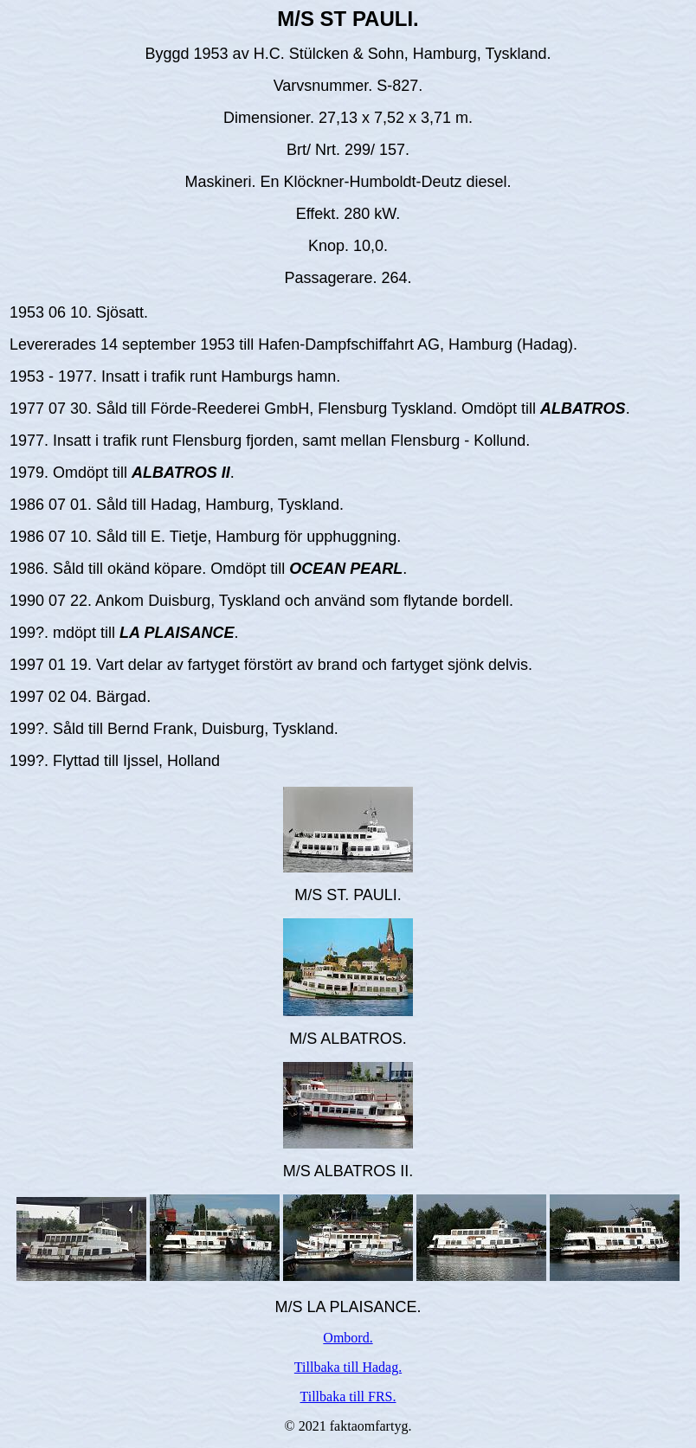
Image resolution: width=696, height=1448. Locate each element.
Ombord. (347, 1337)
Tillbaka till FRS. (348, 1396)
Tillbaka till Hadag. (348, 1367)
